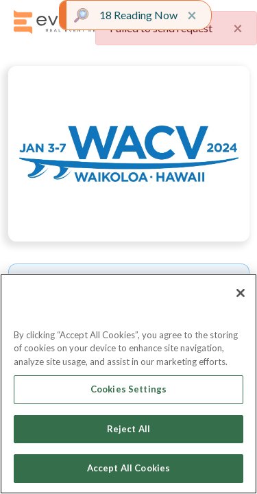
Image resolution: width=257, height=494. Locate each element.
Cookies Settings (128, 389)
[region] (128, 384)
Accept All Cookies (128, 467)
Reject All (128, 428)
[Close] (240, 293)
